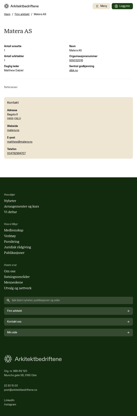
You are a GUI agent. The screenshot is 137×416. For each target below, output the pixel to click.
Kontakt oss (68, 321)
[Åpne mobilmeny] (101, 6)
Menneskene (13, 282)
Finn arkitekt (22, 14)
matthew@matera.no (19, 141)
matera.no (13, 130)
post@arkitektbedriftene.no (20, 390)
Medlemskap (13, 230)
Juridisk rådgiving (17, 247)
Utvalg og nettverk (17, 288)
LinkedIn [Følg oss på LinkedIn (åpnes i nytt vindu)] (9, 400)
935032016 (76, 60)
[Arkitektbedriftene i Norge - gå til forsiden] (21, 6)
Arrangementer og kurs (21, 206)
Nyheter (10, 201)
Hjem (7, 14)
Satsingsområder (17, 277)
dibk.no (73, 70)
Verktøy (10, 236)
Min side (68, 332)
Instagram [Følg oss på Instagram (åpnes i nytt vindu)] (10, 404)
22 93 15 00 (11, 385)
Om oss (9, 271)
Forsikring (11, 241)
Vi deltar (10, 212)
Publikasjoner (14, 253)
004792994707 (16, 153)
